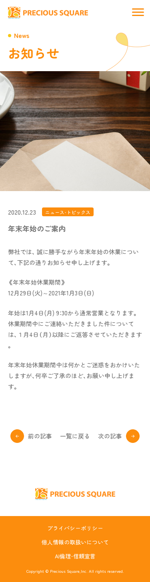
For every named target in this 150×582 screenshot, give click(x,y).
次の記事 (110, 436)
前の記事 (40, 436)
